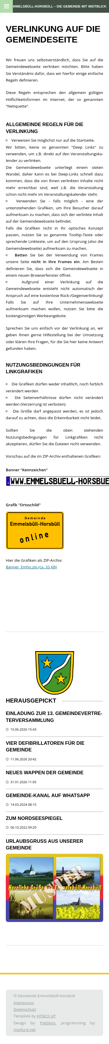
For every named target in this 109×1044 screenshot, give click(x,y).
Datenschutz (25, 1009)
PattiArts (48, 1022)
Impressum (24, 1002)
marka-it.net (25, 1029)
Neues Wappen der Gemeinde (44, 772)
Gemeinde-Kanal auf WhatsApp (48, 795)
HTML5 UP (46, 1016)
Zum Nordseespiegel (34, 818)
